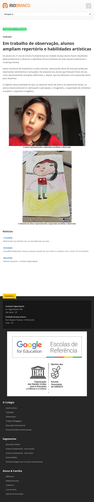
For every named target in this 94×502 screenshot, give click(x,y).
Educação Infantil (13, 444)
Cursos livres (11, 489)
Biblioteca (10, 476)
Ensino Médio (11, 457)
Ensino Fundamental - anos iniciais (20, 448)
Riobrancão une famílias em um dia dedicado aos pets (26, 241)
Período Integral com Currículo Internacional (24, 462)
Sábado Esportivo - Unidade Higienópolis (20, 261)
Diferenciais (11, 416)
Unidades (10, 412)
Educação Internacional (15, 425)
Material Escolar (12, 481)
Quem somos (11, 408)
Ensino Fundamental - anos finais (19, 453)
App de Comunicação (14, 494)
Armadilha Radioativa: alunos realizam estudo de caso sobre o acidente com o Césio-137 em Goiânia (46, 251)
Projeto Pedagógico (14, 421)
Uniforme (10, 485)
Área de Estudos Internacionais (18, 429)
